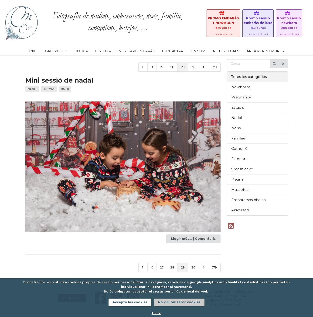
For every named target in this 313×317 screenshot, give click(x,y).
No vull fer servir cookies (179, 302)
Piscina (237, 179)
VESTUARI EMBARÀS (137, 51)
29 (183, 67)
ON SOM (198, 51)
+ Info (156, 313)
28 (172, 67)
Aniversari (240, 210)
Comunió (239, 148)
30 (193, 67)
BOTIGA (81, 51)
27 (161, 67)
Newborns (240, 87)
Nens (236, 128)
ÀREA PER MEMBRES (265, 51)
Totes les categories (249, 76)
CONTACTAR (172, 51)
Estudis (237, 107)
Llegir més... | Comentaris (193, 239)
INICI (33, 51)
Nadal (236, 117)
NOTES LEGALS (226, 51)
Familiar (238, 138)
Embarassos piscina (248, 200)
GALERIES (56, 51)
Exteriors (239, 159)
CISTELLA (103, 51)
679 (214, 67)
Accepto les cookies (130, 302)
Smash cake (242, 169)
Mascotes (239, 189)
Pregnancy (241, 97)
